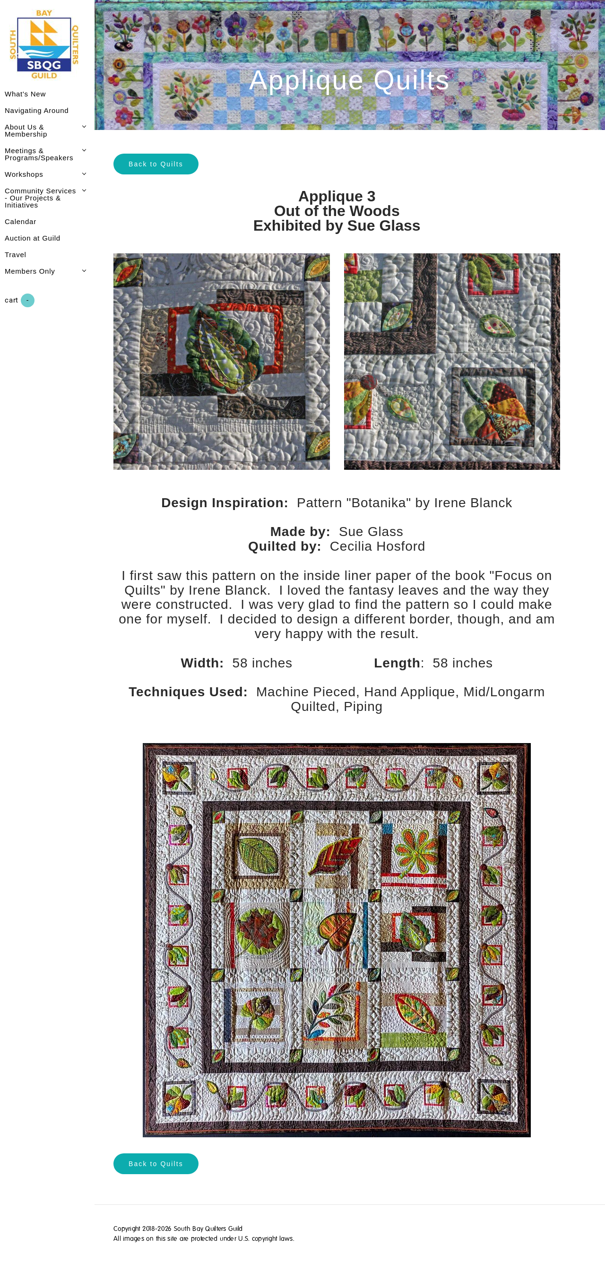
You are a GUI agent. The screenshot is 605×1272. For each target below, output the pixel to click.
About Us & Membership (26, 130)
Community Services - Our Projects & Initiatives (40, 198)
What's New (25, 94)
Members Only (30, 271)
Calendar (20, 221)
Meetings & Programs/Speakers (39, 154)
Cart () (20, 300)
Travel (15, 255)
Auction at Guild (32, 238)
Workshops (24, 174)
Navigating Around (37, 110)
